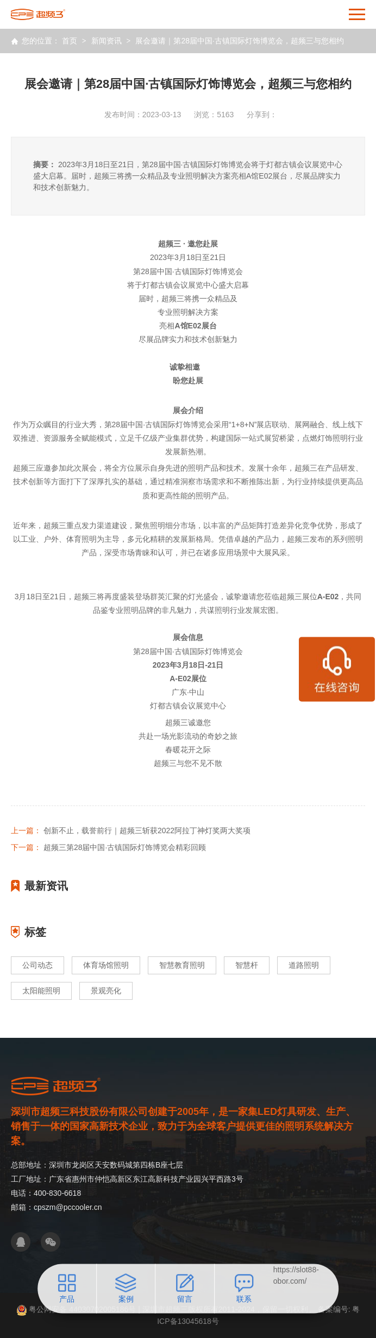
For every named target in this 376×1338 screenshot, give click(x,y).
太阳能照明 (41, 990)
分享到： (262, 114)
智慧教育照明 (182, 965)
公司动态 (37, 965)
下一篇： (26, 847)
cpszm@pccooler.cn (68, 1207)
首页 (69, 40)
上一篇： (26, 830)
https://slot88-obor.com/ (296, 1275)
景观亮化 (106, 990)
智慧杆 (246, 965)
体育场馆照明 (106, 965)
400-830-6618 (57, 1193)
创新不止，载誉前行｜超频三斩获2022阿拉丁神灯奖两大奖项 (146, 830)
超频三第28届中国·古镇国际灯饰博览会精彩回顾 (124, 847)
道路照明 (304, 965)
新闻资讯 (106, 40)
